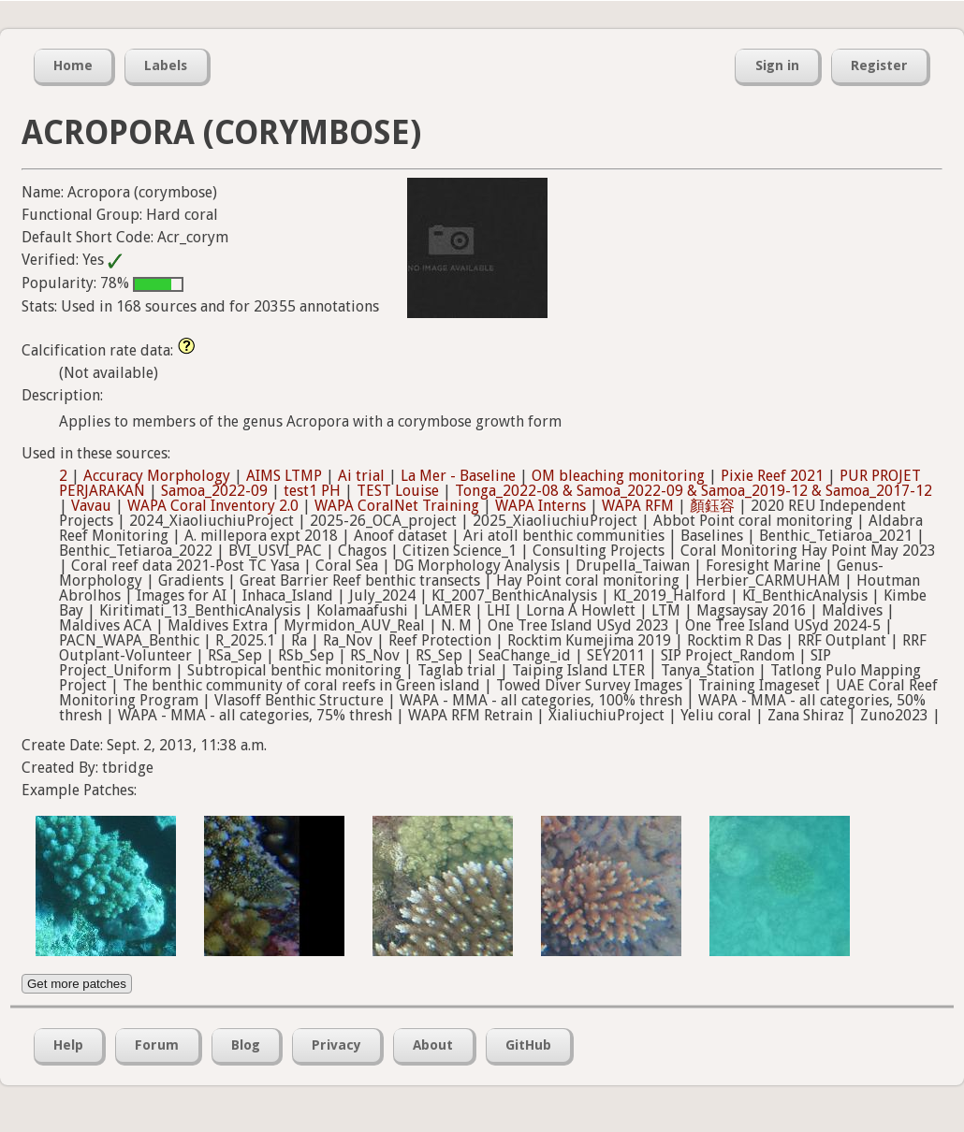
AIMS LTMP (284, 476)
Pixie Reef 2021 (772, 476)
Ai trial (361, 476)
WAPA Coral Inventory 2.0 (213, 506)
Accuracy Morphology (156, 476)
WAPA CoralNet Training (396, 506)
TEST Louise (398, 491)
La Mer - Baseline (458, 476)
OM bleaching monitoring (618, 476)
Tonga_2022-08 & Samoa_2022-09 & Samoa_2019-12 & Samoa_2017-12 (693, 491)
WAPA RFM (638, 506)
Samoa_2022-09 (214, 491)
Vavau (91, 506)
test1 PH (312, 491)
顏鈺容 (712, 506)
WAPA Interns (540, 506)
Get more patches (76, 984)
